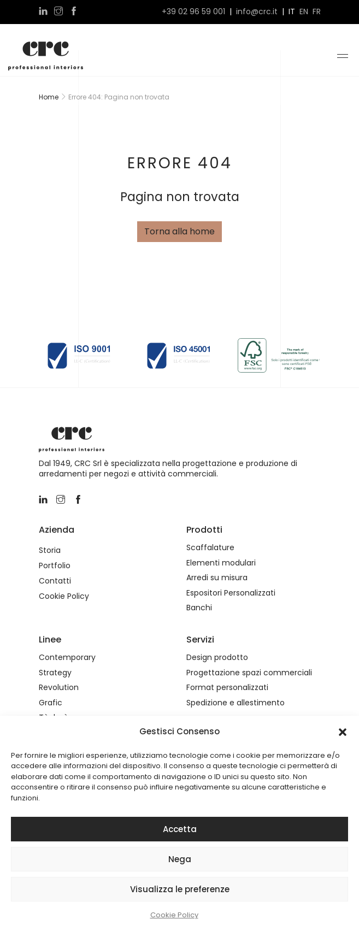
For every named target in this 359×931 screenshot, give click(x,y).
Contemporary (67, 657)
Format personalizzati (227, 687)
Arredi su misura (217, 578)
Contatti (55, 581)
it (292, 12)
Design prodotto (217, 657)
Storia (50, 550)
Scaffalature (210, 548)
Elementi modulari (221, 563)
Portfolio (54, 566)
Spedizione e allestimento (235, 703)
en (303, 12)
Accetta (180, 829)
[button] (342, 731)
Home (48, 97)
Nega (179, 859)
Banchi (199, 608)
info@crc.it (257, 12)
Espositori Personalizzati (230, 593)
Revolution (59, 687)
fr (317, 12)
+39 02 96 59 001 (193, 12)
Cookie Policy (174, 915)
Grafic (50, 703)
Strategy (55, 673)
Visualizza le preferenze (179, 889)
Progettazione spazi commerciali (249, 673)
